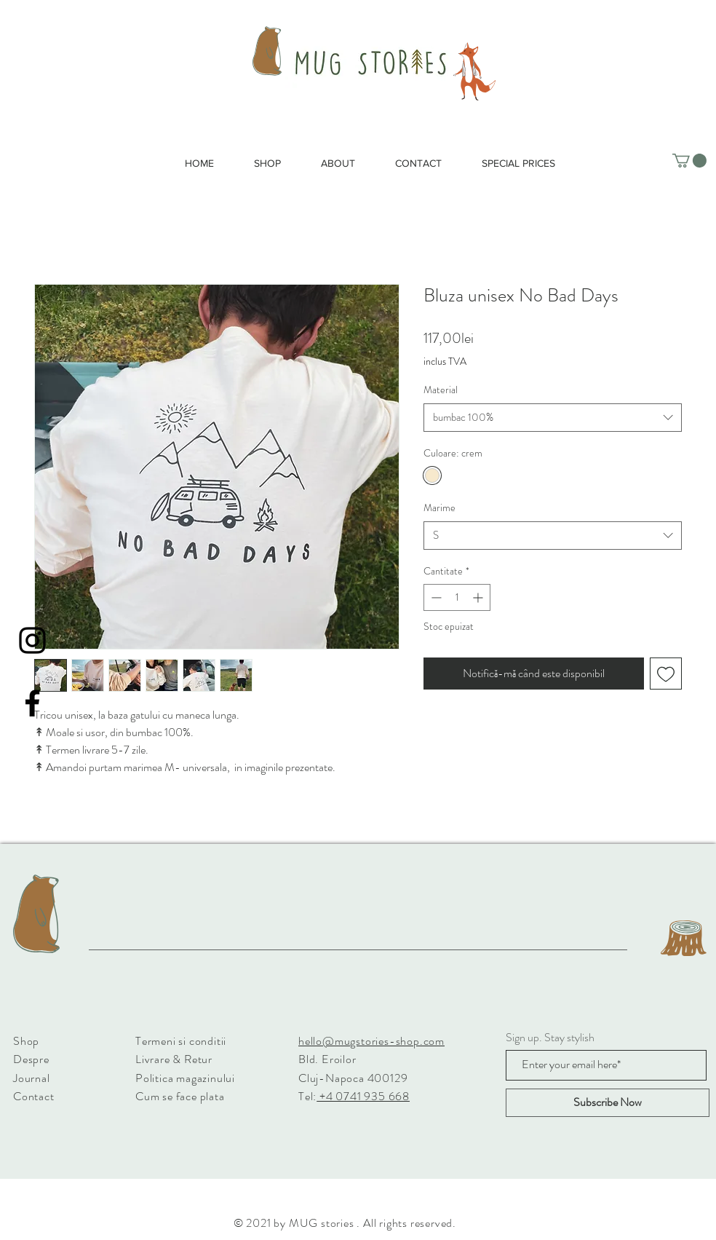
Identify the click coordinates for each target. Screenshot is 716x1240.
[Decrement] (435, 597)
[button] (689, 160)
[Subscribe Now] (607, 1103)
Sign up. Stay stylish (550, 1037)
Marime (439, 507)
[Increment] (479, 597)
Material (440, 389)
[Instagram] (32, 640)
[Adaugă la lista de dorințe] (666, 673)
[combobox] (552, 417)
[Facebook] (32, 703)
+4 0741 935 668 (363, 1096)
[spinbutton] (457, 597)
